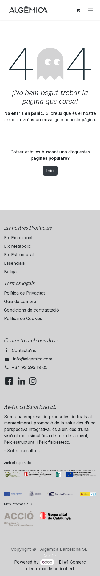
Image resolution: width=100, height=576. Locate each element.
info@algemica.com (32, 358)
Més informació (18, 504)
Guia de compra (20, 301)
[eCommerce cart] (78, 10)
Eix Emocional (18, 237)
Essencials (14, 263)
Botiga (10, 271)
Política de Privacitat (24, 293)
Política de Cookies (23, 318)
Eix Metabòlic (17, 246)
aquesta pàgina (80, 119)
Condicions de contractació (31, 310)
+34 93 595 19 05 (29, 367)
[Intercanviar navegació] (90, 10)
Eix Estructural (19, 254)
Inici (50, 170)
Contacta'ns (24, 350)
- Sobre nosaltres (22, 450)
